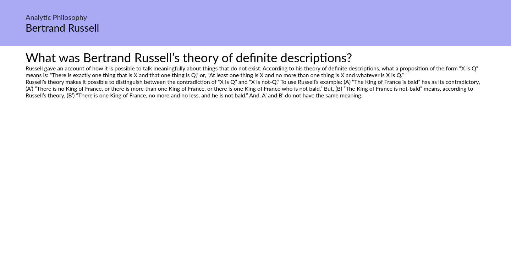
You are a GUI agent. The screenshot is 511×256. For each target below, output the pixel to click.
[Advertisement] (255, 165)
